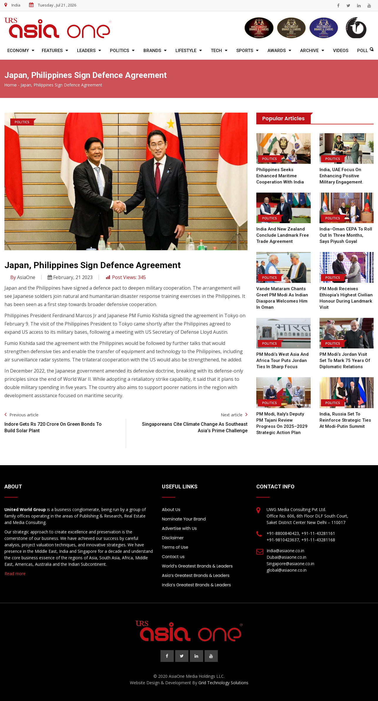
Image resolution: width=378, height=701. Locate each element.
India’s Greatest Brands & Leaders (196, 585)
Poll (362, 50)
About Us (171, 510)
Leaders (86, 50)
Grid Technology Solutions (223, 682)
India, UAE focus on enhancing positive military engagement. (341, 176)
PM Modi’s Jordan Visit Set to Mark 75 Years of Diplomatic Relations (345, 360)
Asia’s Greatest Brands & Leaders (196, 575)
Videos (340, 50)
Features (52, 50)
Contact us (173, 557)
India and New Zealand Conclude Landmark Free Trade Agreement (282, 235)
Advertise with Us (179, 528)
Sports (244, 50)
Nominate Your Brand (184, 519)
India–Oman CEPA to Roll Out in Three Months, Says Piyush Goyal (346, 235)
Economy (18, 50)
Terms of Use (175, 547)
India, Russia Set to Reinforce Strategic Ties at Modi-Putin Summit (345, 420)
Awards (276, 50)
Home (10, 85)
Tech (216, 50)
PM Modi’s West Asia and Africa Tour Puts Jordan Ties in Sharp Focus (282, 360)
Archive (309, 50)
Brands (152, 50)
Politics (119, 50)
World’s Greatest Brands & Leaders (197, 566)
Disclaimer (173, 538)
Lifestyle (185, 50)
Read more (15, 573)
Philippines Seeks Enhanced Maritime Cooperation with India (280, 176)
